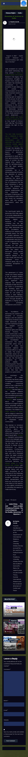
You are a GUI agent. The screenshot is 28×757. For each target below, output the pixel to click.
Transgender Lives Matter (13, 645)
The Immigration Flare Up (12, 611)
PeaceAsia (8, 614)
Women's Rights (14, 623)
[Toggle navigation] (4, 3)
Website (6, 720)
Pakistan (14, 620)
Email (6, 710)
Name (6, 700)
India (20, 13)
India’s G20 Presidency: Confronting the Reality (9, 508)
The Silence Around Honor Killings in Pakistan (13, 627)
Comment (7, 669)
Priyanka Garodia (14, 21)
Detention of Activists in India (14, 17)
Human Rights (10, 13)
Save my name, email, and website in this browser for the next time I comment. (14, 734)
